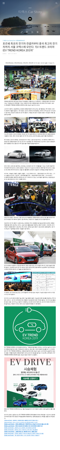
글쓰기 (22, 32)
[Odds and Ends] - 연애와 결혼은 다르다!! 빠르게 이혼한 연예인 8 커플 (23, 433)
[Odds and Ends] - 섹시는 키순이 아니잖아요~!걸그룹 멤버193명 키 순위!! (21, 422)
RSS (32, 32)
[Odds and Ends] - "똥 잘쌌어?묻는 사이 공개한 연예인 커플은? (21, 435)
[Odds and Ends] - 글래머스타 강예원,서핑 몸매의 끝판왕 (20, 428)
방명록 (27, 32)
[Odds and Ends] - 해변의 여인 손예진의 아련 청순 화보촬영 (21, 429)
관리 (38, 32)
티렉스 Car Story (30, 12)
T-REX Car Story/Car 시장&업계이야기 (14, 40)
